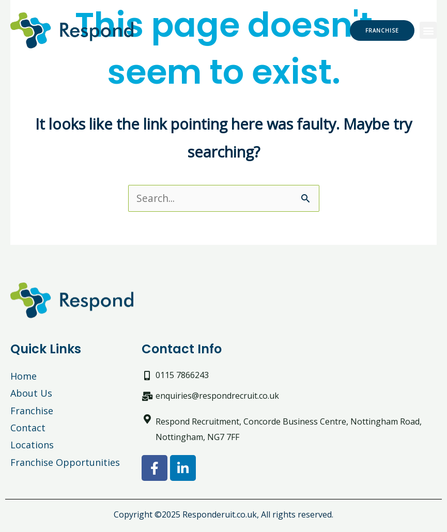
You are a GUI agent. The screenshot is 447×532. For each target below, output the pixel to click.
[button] (428, 30)
